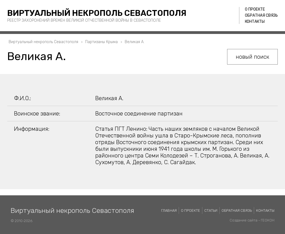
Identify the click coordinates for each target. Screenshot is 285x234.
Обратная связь (261, 15)
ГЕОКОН (267, 220)
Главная (169, 210)
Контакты (255, 21)
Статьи (210, 210)
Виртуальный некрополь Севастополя (96, 13)
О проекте (255, 9)
